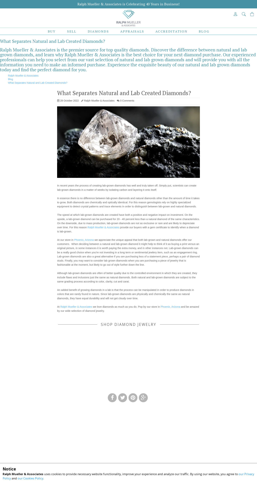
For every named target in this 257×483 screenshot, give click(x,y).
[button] (244, 14)
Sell (71, 31)
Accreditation (171, 31)
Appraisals (132, 31)
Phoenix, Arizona (84, 239)
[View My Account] (235, 14)
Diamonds (98, 31)
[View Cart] (252, 14)
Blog (204, 31)
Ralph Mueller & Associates (103, 227)
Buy (52, 31)
